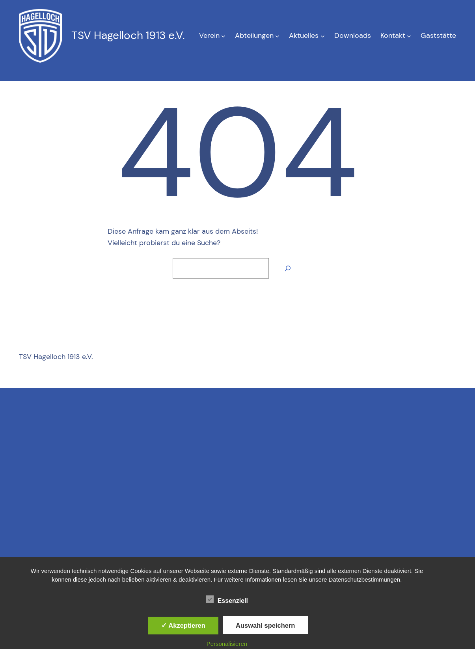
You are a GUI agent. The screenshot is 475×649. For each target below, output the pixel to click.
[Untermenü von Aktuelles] (322, 35)
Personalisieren (227, 643)
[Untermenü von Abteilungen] (277, 35)
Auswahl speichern (265, 625)
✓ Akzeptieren (183, 625)
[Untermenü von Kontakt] (409, 35)
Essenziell (227, 599)
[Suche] (288, 268)
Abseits (244, 231)
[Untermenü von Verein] (223, 35)
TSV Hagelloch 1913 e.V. (127, 35)
